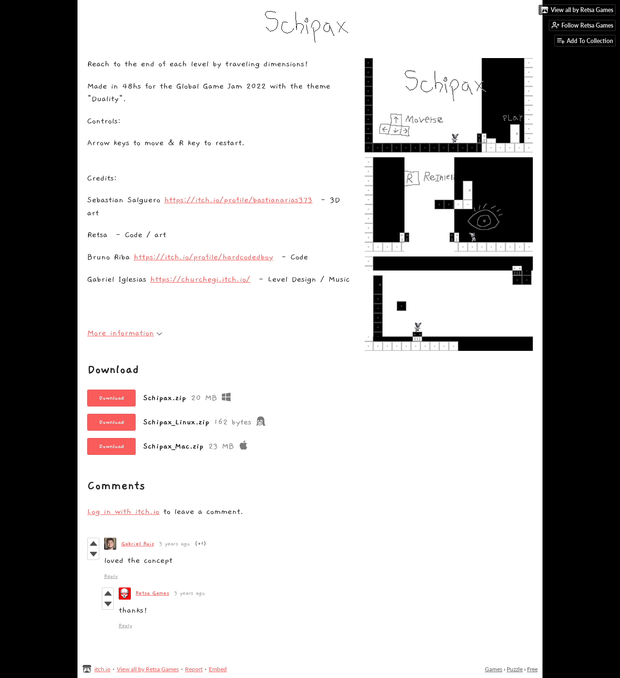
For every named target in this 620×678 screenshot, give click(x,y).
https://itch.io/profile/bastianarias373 (238, 200)
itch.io (102, 669)
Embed (218, 669)
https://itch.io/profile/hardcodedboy (203, 257)
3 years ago (174, 544)
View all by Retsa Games (148, 669)
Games (493, 669)
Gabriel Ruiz (137, 544)
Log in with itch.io (123, 511)
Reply (111, 576)
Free (532, 669)
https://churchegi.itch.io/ (200, 279)
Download (111, 397)
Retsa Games (152, 593)
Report (193, 669)
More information (124, 333)
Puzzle (515, 669)
